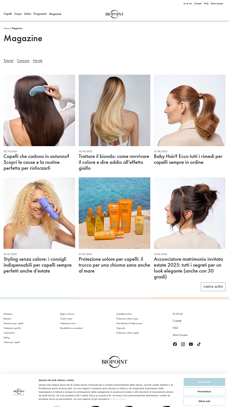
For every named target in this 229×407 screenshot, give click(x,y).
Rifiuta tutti (204, 389)
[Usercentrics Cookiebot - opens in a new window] (19, 401)
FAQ (175, 328)
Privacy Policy (118, 387)
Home (6, 28)
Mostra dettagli (47, 401)
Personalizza (204, 380)
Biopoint (114, 14)
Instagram (183, 344)
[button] (8, 14)
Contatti (177, 321)
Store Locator (180, 335)
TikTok (199, 344)
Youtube (191, 344)
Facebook (175, 344)
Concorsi (23, 60)
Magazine (17, 28)
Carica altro (213, 287)
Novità (37, 60)
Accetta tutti (204, 370)
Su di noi (177, 313)
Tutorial (8, 60)
